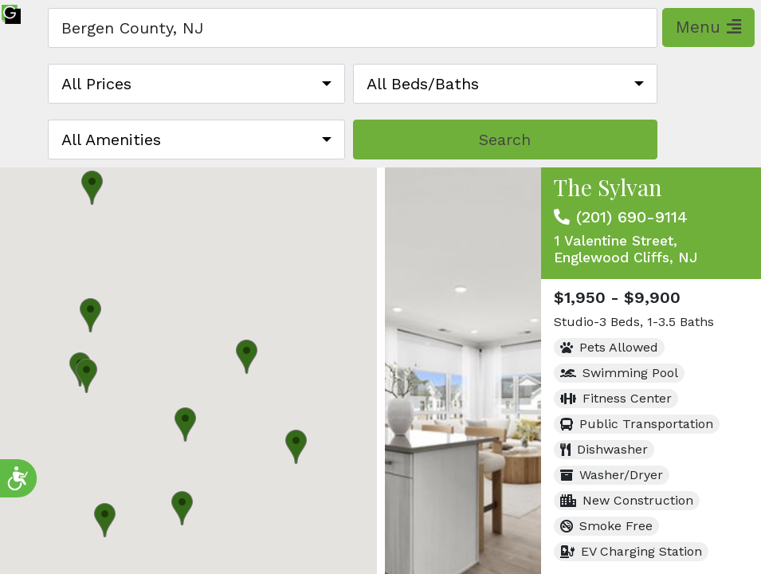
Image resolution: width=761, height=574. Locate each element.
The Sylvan (608, 187)
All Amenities (111, 139)
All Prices (96, 83)
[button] (296, 447)
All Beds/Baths (423, 83)
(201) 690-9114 (632, 216)
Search (505, 139)
